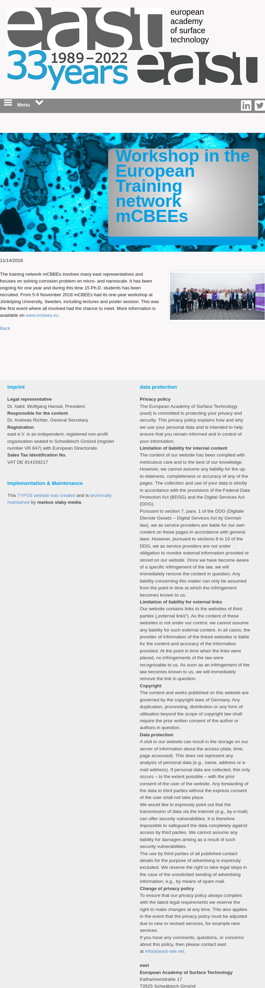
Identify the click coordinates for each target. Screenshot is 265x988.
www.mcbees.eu (42, 315)
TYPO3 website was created (46, 495)
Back (5, 328)
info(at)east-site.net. (165, 951)
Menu (23, 103)
